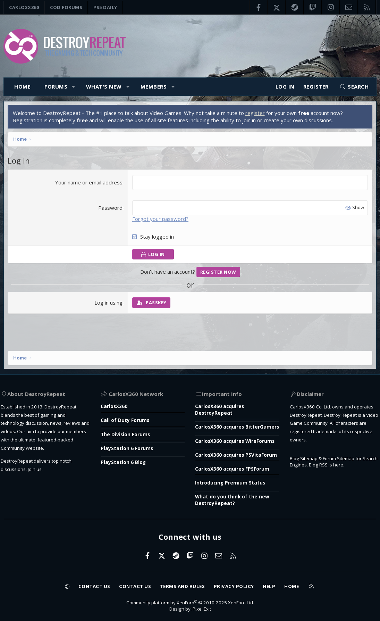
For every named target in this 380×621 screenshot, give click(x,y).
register (256, 114)
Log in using (109, 304)
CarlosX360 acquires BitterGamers (221, 404)
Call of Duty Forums (128, 393)
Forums (55, 86)
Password (111, 209)
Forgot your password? (161, 220)
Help (278, 584)
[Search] (354, 87)
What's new (104, 86)
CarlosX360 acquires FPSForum (235, 465)
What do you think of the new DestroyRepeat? (234, 497)
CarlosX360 (24, 7)
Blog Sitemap (303, 448)
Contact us (85, 584)
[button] (73, 87)
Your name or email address (89, 183)
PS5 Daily (105, 7)
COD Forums (66, 7)
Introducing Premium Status (232, 479)
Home (22, 86)
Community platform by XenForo (190, 601)
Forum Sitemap (344, 448)
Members (154, 86)
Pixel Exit (203, 608)
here (359, 455)
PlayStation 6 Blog (127, 436)
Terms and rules (183, 584)
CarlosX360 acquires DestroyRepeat (221, 383)
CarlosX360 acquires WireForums (221, 426)
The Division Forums (129, 407)
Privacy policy (239, 584)
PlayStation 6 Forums (131, 422)
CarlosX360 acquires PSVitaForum (221, 447)
